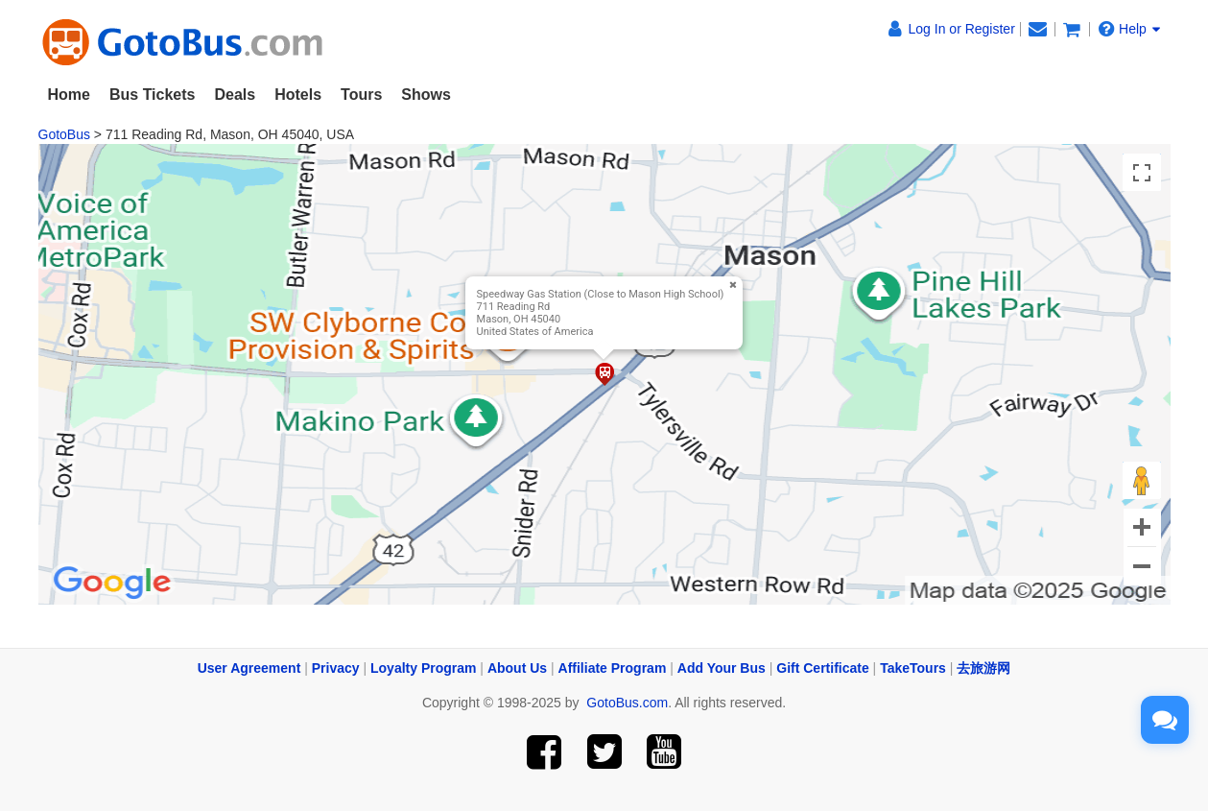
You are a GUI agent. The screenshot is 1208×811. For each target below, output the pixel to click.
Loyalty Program (423, 668)
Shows (426, 94)
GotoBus (64, 134)
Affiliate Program (612, 668)
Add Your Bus (721, 668)
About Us (517, 668)
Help (1129, 28)
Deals (234, 94)
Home (69, 94)
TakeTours (913, 668)
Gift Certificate (822, 668)
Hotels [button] (297, 94)
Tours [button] (361, 94)
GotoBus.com (627, 702)
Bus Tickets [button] (152, 94)
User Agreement (249, 668)
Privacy (336, 668)
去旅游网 (983, 668)
